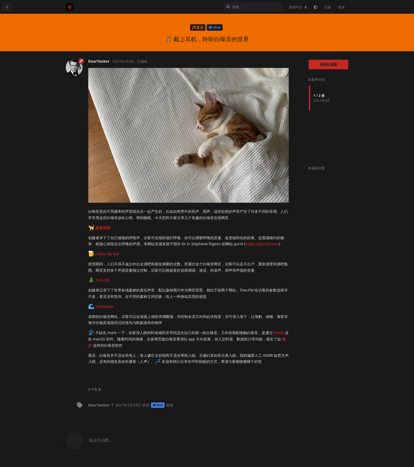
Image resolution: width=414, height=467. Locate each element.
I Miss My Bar (103, 253)
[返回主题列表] (7, 7)
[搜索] (253, 7)
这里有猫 (99, 227)
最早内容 (316, 79)
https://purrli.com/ (262, 243)
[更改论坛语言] (297, 7)
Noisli (279, 332)
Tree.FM (99, 280)
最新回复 (316, 168)
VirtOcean (100, 306)
